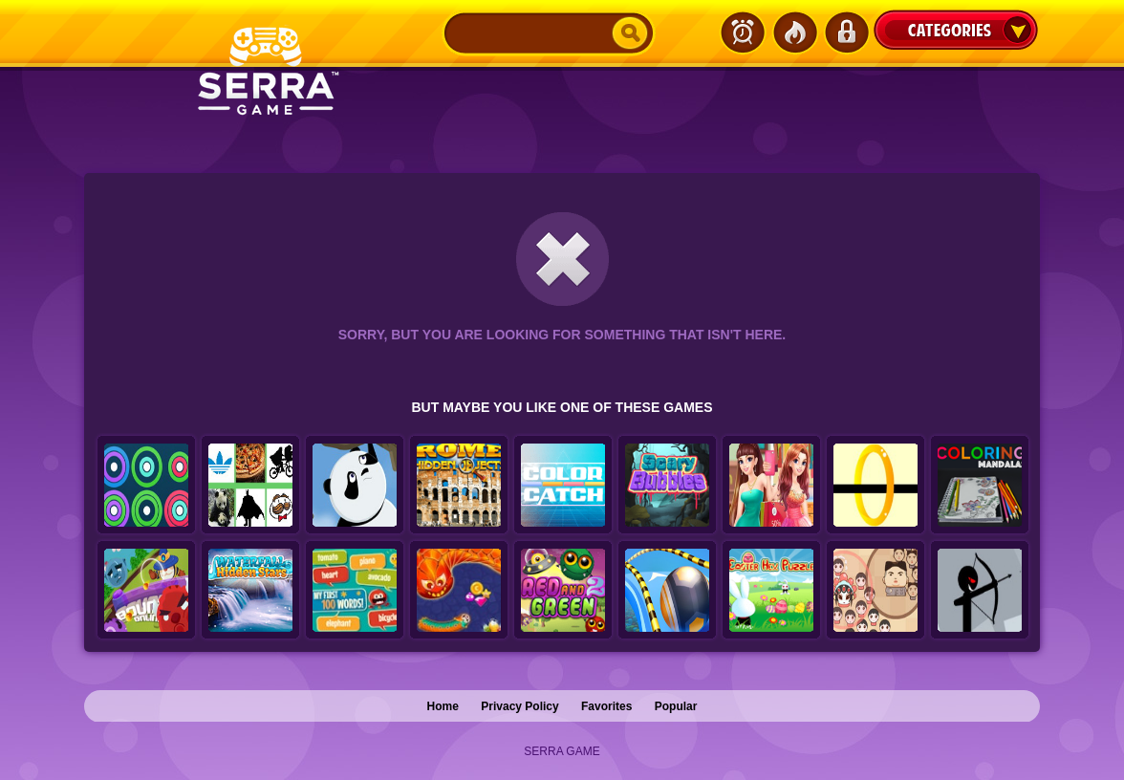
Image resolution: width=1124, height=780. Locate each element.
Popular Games (794, 32)
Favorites (606, 706)
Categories (956, 30)
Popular (676, 706)
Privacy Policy (519, 706)
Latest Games (743, 32)
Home (443, 706)
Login (846, 32)
